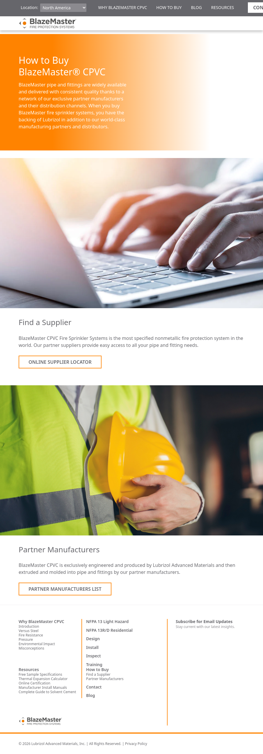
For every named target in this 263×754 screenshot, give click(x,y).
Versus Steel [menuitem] (28, 631)
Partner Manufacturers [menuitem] (105, 679)
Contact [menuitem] (94, 687)
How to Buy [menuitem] (169, 7)
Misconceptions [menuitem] (31, 648)
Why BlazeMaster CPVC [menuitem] (122, 7)
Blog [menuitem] (196, 7)
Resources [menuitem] (222, 7)
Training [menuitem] (94, 664)
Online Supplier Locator (60, 362)
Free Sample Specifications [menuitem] (40, 674)
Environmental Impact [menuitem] (37, 644)
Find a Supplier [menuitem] (98, 674)
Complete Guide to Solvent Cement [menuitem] (47, 692)
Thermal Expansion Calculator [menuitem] (43, 679)
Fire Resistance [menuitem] (31, 635)
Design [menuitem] (93, 638)
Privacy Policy (136, 743)
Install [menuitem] (92, 647)
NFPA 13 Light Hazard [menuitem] (107, 621)
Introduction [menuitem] (29, 626)
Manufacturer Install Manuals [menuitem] (43, 687)
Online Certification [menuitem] (34, 683)
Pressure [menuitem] (26, 639)
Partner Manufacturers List (65, 589)
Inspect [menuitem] (93, 656)
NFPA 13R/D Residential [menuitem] (109, 630)
